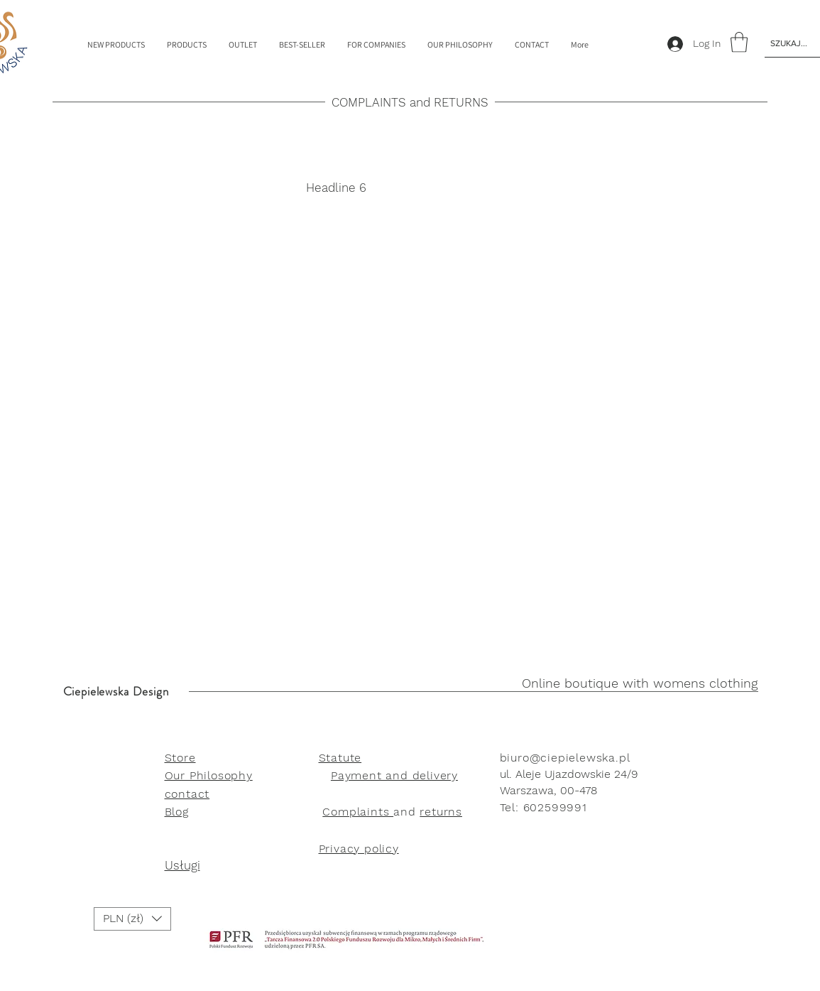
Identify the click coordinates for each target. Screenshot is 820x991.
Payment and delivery (394, 775)
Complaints (357, 811)
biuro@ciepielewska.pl (565, 757)
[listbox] (132, 919)
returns (441, 811)
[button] (132, 919)
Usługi (182, 865)
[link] (739, 42)
